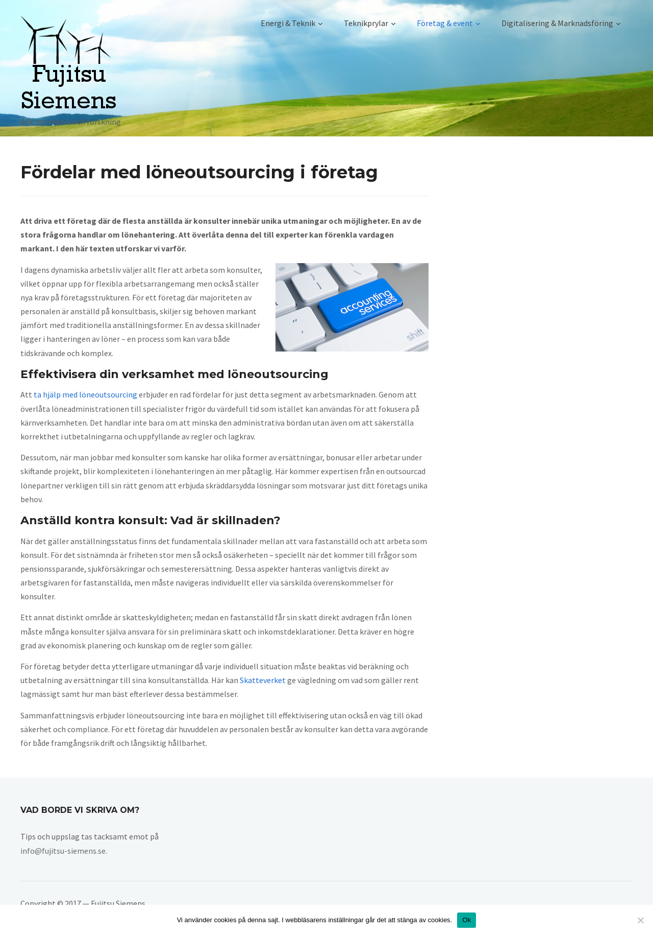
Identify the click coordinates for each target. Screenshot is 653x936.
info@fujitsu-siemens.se (63, 851)
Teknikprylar (366, 23)
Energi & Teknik (288, 23)
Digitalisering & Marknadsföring (557, 23)
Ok (466, 920)
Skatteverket (263, 680)
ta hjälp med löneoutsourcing (85, 394)
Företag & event (445, 23)
